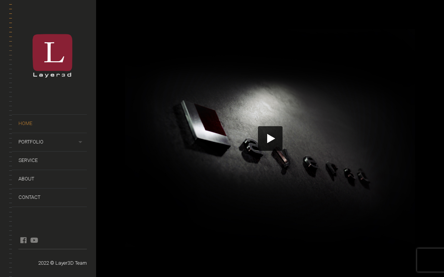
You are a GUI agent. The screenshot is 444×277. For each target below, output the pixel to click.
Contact (29, 197)
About (26, 179)
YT (34, 240)
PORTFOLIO (30, 142)
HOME (25, 123)
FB (23, 240)
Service (28, 160)
